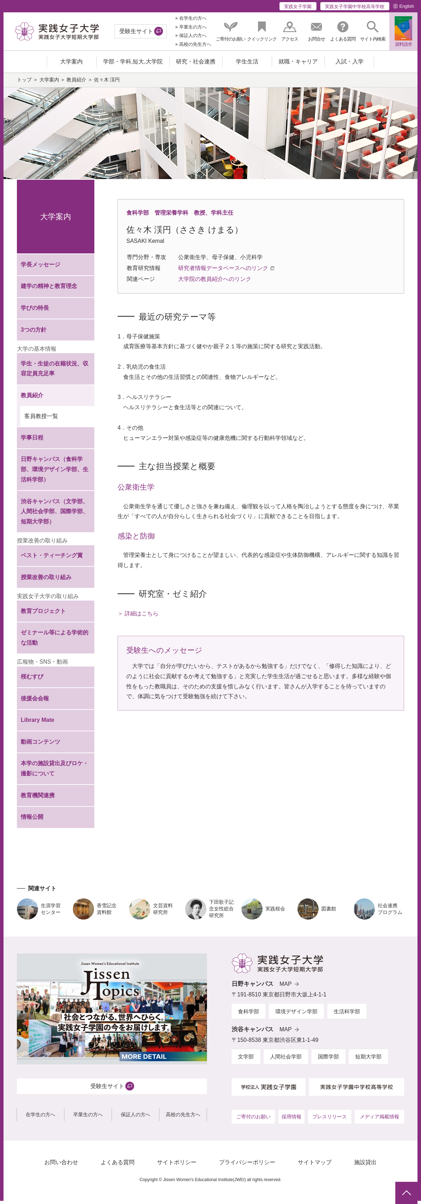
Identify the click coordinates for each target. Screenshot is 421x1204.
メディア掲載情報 (379, 1120)
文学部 (246, 1060)
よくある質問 (117, 1166)
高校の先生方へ (195, 44)
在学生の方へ (193, 18)
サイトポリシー (176, 1166)
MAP (285, 987)
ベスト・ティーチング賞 (52, 559)
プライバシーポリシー (247, 1166)
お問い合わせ (61, 1166)
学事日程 (32, 441)
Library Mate (37, 723)
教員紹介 (76, 83)
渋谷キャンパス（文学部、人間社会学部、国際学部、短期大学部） (54, 515)
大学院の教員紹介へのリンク (214, 282)
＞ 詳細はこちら (138, 617)
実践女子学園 (298, 6)
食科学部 (248, 1015)
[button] (372, 31)
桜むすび (32, 680)
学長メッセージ (40, 268)
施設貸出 (365, 1166)
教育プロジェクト (43, 614)
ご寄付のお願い (253, 1120)
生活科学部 (347, 1015)
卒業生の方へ (193, 27)
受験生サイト (136, 31)
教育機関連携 (38, 799)
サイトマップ (315, 1166)
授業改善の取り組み (46, 581)
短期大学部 (368, 1060)
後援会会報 (35, 702)
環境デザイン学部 (296, 1015)
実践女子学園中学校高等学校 (354, 6)
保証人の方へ (193, 35)
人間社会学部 (286, 1060)
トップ (24, 83)
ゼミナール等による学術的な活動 (54, 641)
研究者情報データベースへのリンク (223, 272)
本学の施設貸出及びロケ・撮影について (54, 772)
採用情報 (291, 1120)
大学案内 (49, 83)
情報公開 (32, 820)
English (406, 6)
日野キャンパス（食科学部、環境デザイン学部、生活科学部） (54, 473)
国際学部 (328, 1060)
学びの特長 (35, 311)
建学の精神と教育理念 (49, 290)
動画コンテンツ (40, 745)
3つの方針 (33, 333)
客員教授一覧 (41, 420)
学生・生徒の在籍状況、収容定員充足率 (54, 372)
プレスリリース (329, 1120)
